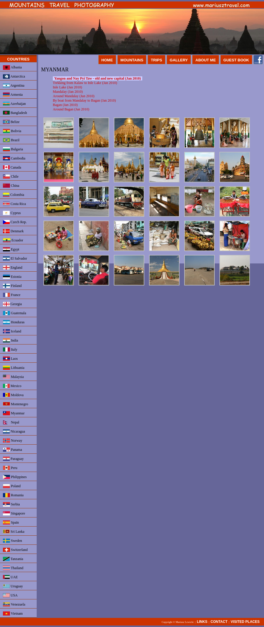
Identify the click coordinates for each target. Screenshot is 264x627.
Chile (10, 176)
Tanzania (13, 559)
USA (10, 595)
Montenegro (15, 404)
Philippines (15, 477)
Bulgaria (13, 149)
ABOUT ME (205, 60)
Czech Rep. (15, 222)
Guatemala (14, 313)
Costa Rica (14, 204)
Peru (10, 468)
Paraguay (13, 459)
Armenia (13, 95)
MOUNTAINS (132, 60)
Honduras (14, 322)
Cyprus (12, 213)
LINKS (202, 622)
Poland (12, 486)
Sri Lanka (13, 531)
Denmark (13, 231)
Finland (12, 286)
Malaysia (13, 377)
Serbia (11, 504)
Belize (11, 122)
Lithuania (13, 368)
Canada (12, 167)
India (10, 340)
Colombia (13, 195)
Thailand (13, 568)
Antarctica (14, 76)
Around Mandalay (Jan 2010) (73, 96)
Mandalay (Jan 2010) (68, 92)
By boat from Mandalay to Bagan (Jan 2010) (84, 100)
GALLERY (179, 60)
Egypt (11, 249)
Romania (13, 495)
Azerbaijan (14, 104)
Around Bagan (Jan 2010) (71, 109)
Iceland (12, 331)
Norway (12, 440)
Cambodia (14, 158)
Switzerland (15, 550)
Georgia (12, 304)
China (11, 186)
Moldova (13, 395)
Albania (12, 67)
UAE (10, 577)
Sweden (12, 541)
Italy (10, 349)
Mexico (12, 386)
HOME (107, 60)
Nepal (11, 422)
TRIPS (156, 60)
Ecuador (13, 240)
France (12, 295)
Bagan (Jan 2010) (65, 105)
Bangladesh (15, 113)
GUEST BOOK (236, 60)
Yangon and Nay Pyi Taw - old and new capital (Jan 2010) (97, 78)
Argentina (13, 85)
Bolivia (12, 131)
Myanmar (14, 413)
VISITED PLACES (245, 622)
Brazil (11, 140)
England (12, 267)
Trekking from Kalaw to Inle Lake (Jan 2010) (85, 83)
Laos (10, 359)
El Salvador (15, 258)
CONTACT (219, 622)
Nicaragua (14, 431)
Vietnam (13, 613)
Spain (11, 522)
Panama (12, 450)
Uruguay (13, 586)
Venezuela (14, 604)
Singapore (14, 513)
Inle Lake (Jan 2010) (67, 87)
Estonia (12, 277)
